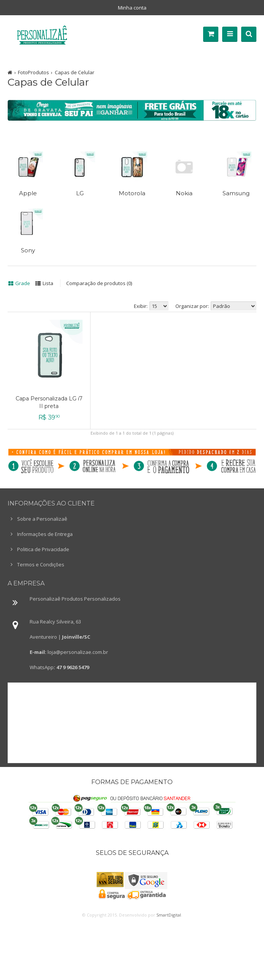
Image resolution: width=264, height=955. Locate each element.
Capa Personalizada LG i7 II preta (49, 402)
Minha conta (132, 7)
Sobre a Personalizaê (42, 518)
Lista (48, 283)
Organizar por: (192, 306)
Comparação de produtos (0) (99, 283)
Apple (28, 193)
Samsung (236, 193)
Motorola (132, 193)
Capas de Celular (74, 72)
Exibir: (141, 306)
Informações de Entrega (45, 534)
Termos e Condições (40, 564)
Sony (28, 250)
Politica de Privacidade (43, 549)
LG (80, 193)
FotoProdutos (33, 72)
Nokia (184, 193)
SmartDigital (168, 915)
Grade (22, 283)
